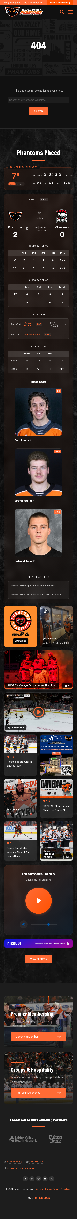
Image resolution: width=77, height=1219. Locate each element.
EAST (19, 184)
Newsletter (66, 1189)
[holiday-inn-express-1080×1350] (56, 755)
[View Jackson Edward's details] (38, 536)
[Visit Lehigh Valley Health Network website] (25, 1139)
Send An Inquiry (14, 1162)
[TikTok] (25, 1179)
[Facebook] (32, 1179)
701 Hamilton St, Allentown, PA (20, 1168)
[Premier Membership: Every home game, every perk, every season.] (38, 1022)
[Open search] (62, 12)
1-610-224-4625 (36, 1162)
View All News (38, 958)
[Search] (38, 100)
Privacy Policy (51, 1189)
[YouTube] (45, 1179)
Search (39, 1189)
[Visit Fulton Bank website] (58, 1139)
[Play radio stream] (38, 901)
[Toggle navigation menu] (70, 12)
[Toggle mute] (24, 924)
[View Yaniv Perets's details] (38, 415)
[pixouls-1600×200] (38, 943)
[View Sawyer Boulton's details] (38, 475)
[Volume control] (44, 924)
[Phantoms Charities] (20, 626)
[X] (51, 1179)
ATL (12, 184)
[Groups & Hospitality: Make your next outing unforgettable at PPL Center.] (38, 1078)
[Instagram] (38, 1179)
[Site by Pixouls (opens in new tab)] (42, 1198)
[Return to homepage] (23, 12)
